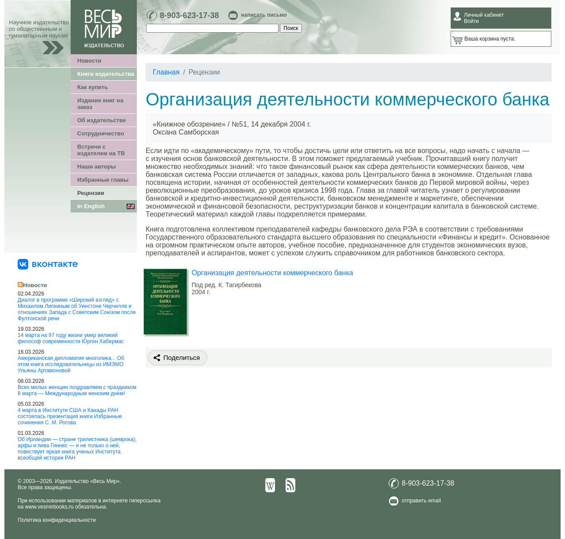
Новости (89, 60)
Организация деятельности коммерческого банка (272, 273)
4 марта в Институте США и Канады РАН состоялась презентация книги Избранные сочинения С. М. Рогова (70, 416)
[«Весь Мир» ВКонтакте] (48, 264)
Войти (471, 21)
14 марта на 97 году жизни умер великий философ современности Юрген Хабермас (71, 338)
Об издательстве (101, 120)
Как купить (92, 87)
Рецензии (90, 193)
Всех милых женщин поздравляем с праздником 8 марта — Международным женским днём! (77, 390)
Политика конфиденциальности (57, 520)
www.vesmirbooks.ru (49, 507)
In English (91, 206)
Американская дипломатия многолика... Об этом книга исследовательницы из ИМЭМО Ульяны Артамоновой (71, 364)
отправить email (421, 501)
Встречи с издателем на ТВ (101, 150)
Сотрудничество (100, 133)
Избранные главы (102, 179)
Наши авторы (96, 166)
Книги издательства (105, 74)
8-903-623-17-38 (189, 15)
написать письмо (263, 15)
